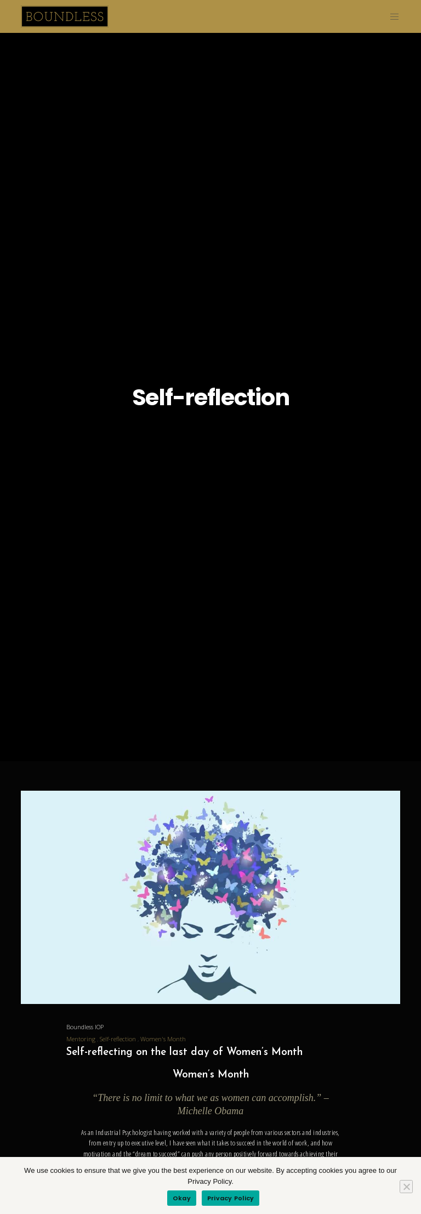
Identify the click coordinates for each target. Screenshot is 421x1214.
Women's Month (163, 1039)
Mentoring (80, 1039)
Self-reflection (118, 1039)
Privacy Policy (230, 1198)
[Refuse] (406, 1186)
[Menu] (390, 16)
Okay (182, 1198)
